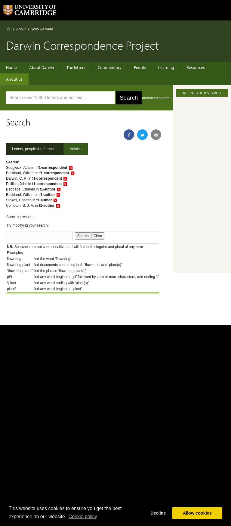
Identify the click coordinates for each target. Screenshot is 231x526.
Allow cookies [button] (197, 513)
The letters (75, 67)
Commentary (110, 67)
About (21, 29)
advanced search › (157, 98)
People (140, 67)
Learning (166, 67)
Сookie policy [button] (83, 516)
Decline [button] (158, 513)
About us (14, 79)
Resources (195, 67)
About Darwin (41, 67)
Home (8, 29)
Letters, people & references (34, 149)
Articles (76, 149)
